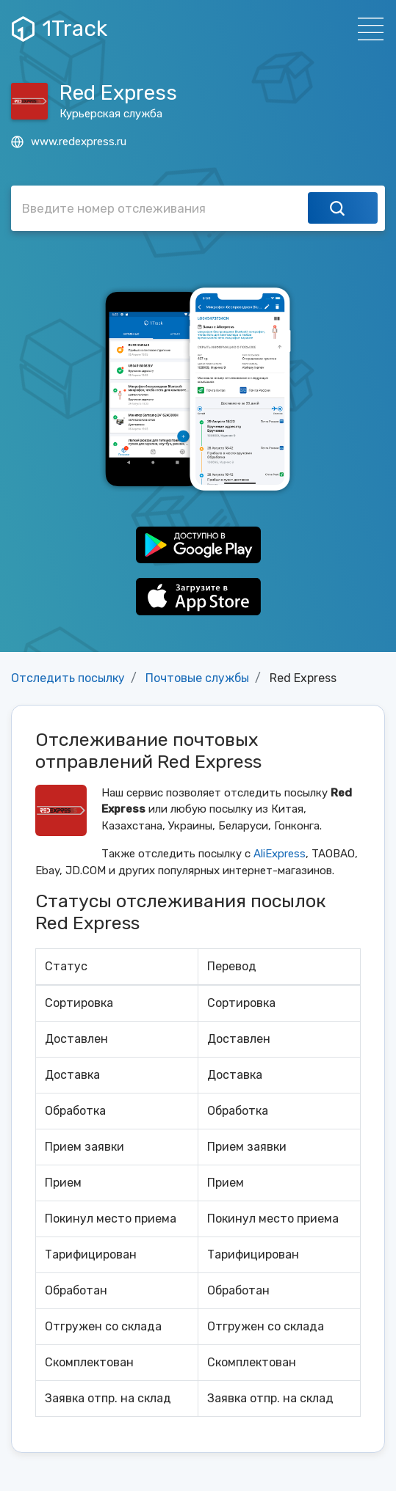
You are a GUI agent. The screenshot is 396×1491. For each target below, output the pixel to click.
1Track (59, 28)
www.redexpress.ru (68, 141)
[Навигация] (366, 28)
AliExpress (279, 853)
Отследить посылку (68, 678)
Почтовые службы (197, 678)
